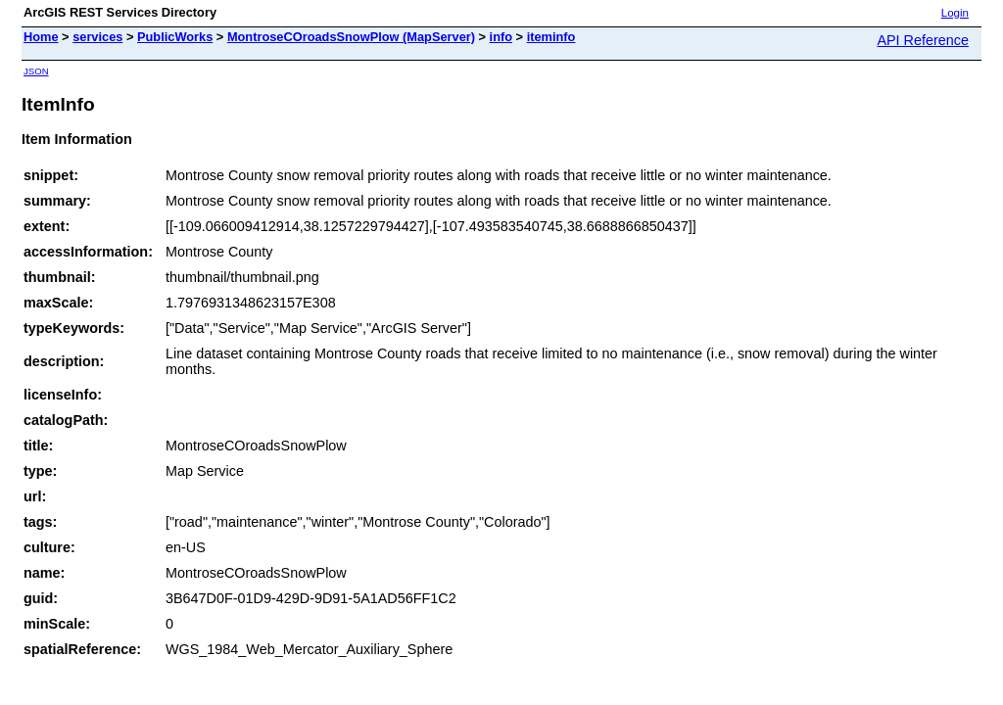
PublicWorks (175, 36)
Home (41, 36)
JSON (36, 71)
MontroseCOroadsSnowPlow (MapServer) (351, 36)
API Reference (923, 40)
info (501, 36)
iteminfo (551, 36)
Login (955, 13)
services (97, 36)
